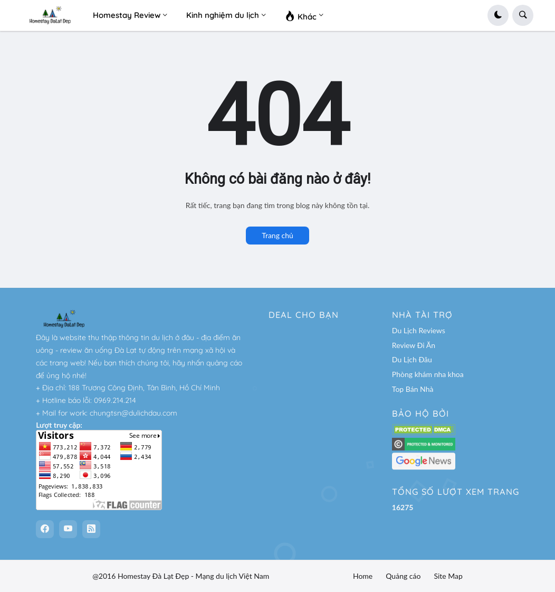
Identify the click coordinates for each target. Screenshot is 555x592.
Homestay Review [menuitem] (126, 15)
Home (362, 575)
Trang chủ (277, 235)
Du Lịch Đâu (412, 359)
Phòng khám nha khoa (428, 374)
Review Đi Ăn (413, 345)
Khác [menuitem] (301, 15)
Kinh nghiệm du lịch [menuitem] (222, 15)
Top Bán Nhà (413, 388)
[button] (498, 15)
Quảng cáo (403, 575)
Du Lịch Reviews (418, 330)
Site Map (448, 575)
